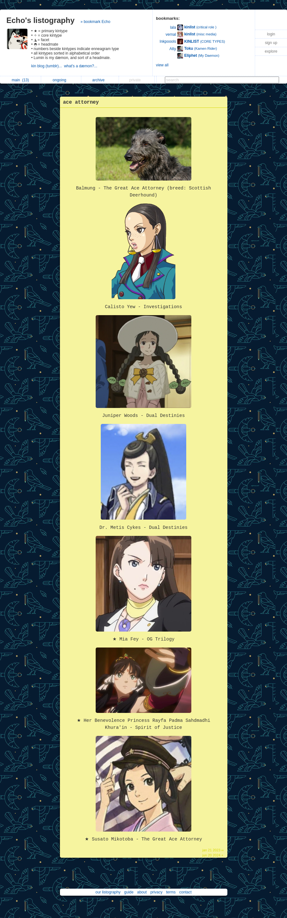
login (271, 34)
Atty (172, 49)
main (20, 80)
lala (173, 27)
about (142, 892)
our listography (108, 892)
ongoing (61, 80)
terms (171, 892)
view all (162, 65)
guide (128, 892)
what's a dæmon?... (81, 66)
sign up (271, 43)
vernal (171, 34)
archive (100, 80)
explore (271, 51)
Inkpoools (168, 41)
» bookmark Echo (95, 21)
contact (185, 892)
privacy (156, 892)
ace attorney (81, 102)
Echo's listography (40, 20)
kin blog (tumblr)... (47, 66)
